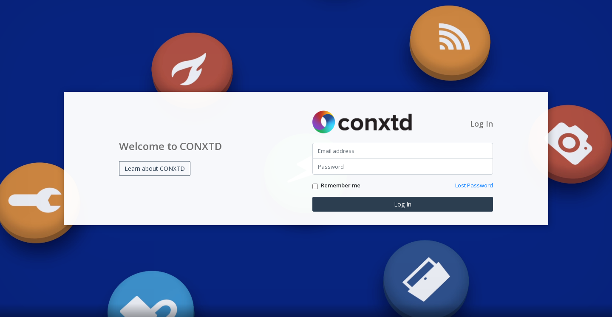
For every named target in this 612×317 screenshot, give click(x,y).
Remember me (340, 185)
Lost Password (474, 185)
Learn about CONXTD (155, 168)
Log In (402, 204)
